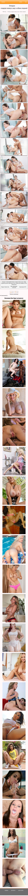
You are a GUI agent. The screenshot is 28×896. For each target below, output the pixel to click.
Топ (26, 2)
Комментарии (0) (4, 295)
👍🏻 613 (11, 292)
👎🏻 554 (16, 292)
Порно (20, 2)
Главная (3, 2)
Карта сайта (20, 890)
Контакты (13, 890)
